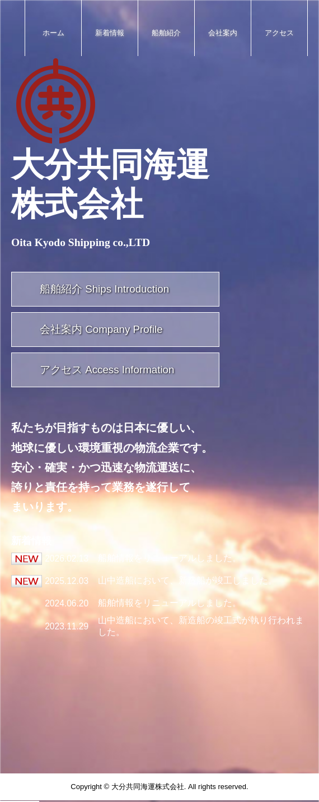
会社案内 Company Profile (101, 329)
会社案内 (222, 33)
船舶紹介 (166, 33)
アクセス (279, 33)
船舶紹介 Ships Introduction (104, 289)
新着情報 (109, 33)
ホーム (53, 33)
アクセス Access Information (107, 369)
